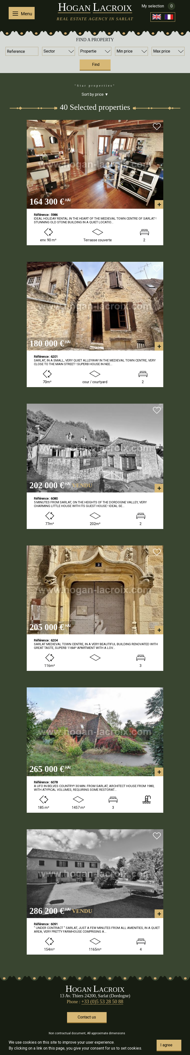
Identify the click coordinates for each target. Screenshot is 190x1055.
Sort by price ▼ (95, 94)
